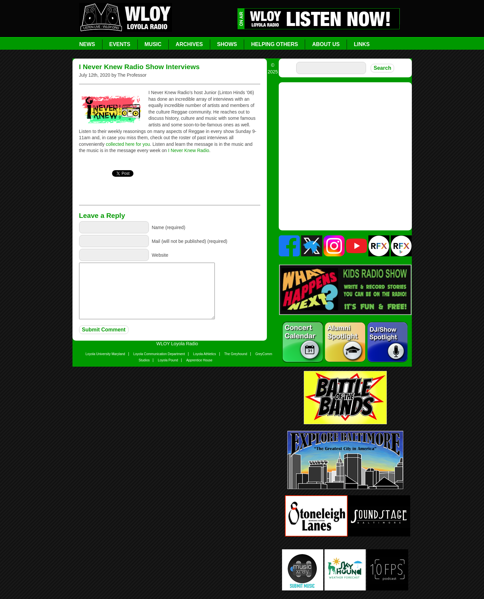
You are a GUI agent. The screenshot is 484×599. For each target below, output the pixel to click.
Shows (227, 44)
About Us (326, 44)
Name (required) (168, 227)
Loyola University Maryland (105, 354)
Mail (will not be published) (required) (189, 241)
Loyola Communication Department (159, 354)
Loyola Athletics (204, 354)
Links (362, 44)
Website (160, 254)
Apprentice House (199, 360)
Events (119, 44)
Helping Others (274, 44)
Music (153, 44)
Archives (189, 44)
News (87, 44)
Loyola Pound (168, 360)
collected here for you (128, 144)
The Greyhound (235, 354)
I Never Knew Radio (188, 150)
